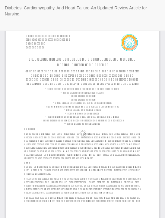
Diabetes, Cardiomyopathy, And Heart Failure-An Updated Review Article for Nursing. (76, 10)
